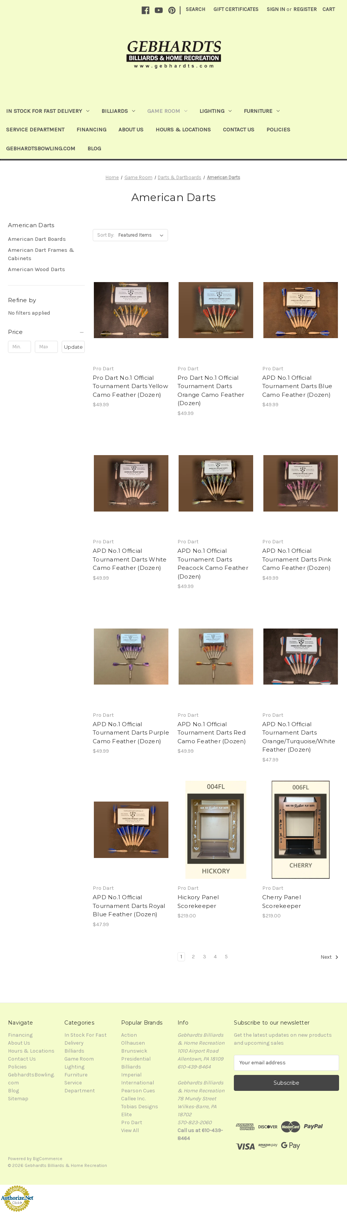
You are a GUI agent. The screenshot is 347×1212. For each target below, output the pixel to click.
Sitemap (18, 1098)
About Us (130, 129)
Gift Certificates (235, 9)
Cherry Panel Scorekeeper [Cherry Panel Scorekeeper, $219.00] (281, 901)
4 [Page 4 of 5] (215, 956)
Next (330, 957)
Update (73, 347)
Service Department (35, 129)
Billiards (118, 111)
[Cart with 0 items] (328, 9)
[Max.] (46, 347)
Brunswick (134, 1051)
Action (129, 1035)
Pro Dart (131, 1122)
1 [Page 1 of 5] (181, 956)
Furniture (262, 111)
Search (195, 9)
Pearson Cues (138, 1090)
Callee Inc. (133, 1098)
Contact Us (238, 129)
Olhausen (133, 1043)
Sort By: (105, 235)
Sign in (276, 9)
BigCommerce (47, 1158)
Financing (91, 129)
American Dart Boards (37, 239)
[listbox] (142, 235)
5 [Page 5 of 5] (226, 956)
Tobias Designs (139, 1106)
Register (305, 9)
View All (130, 1130)
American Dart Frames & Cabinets (41, 254)
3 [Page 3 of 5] (204, 956)
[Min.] (19, 347)
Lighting (215, 111)
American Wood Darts (36, 269)
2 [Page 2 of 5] (193, 956)
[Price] (46, 332)
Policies (278, 129)
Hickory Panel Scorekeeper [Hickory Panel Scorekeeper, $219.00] (198, 901)
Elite (126, 1114)
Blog (94, 148)
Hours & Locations (183, 129)
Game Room (167, 111)
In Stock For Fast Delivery (47, 111)
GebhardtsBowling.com (40, 148)
